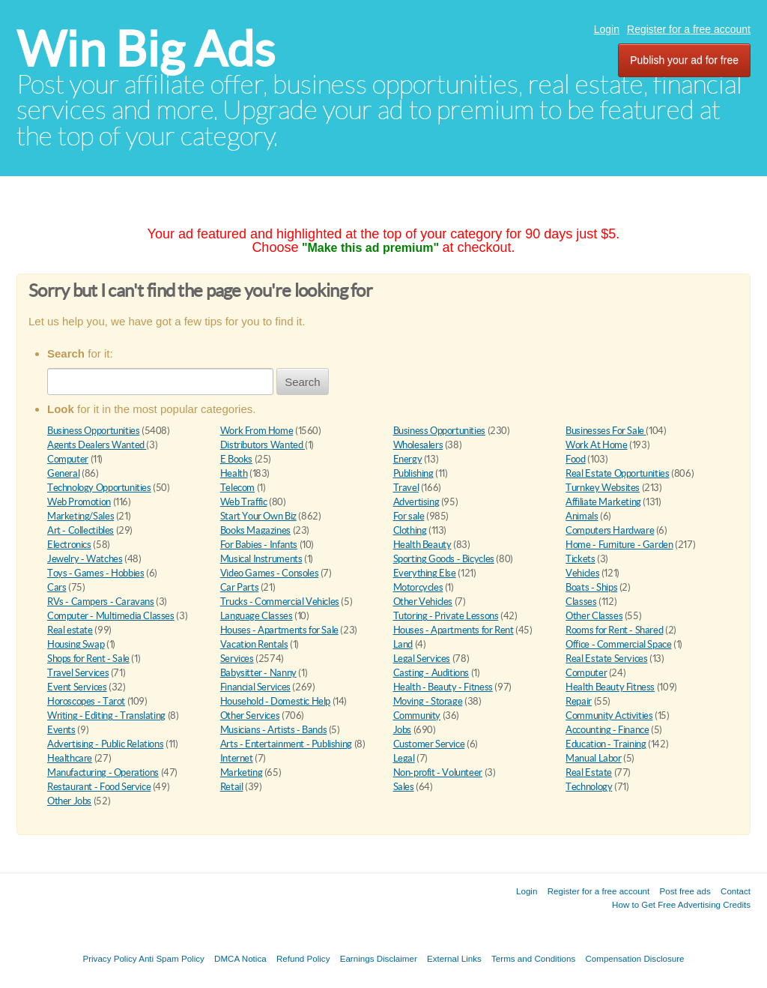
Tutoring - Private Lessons (446, 615)
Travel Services (78, 672)
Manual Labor (593, 758)
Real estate (70, 630)
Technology (589, 786)
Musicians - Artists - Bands (273, 729)
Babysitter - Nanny (258, 672)
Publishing (413, 473)
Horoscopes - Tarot (86, 701)
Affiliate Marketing (603, 501)
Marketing (241, 772)
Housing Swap (75, 644)
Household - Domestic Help (275, 701)
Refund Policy (303, 958)
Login (606, 29)
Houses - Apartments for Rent (453, 630)
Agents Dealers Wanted (96, 445)
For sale (409, 516)
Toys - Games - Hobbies (95, 573)
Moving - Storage (428, 701)
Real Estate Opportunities (617, 473)
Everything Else (424, 573)
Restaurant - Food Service (99, 786)
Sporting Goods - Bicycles (443, 558)
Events (61, 729)
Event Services (77, 687)
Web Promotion (79, 501)
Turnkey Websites (603, 487)
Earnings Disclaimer (378, 958)
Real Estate (589, 772)
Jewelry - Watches (84, 558)
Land (403, 644)
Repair (579, 701)
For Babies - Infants (258, 544)
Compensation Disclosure (634, 958)
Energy (407, 459)
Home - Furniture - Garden (619, 544)
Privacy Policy (109, 958)
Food (575, 459)
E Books (236, 459)
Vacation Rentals (254, 644)
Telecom (237, 487)
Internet (236, 758)
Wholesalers (418, 445)
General (63, 473)
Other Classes (594, 615)
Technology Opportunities (99, 487)
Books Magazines (255, 530)
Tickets (580, 558)
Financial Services (255, 687)
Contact (736, 891)
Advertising (416, 501)
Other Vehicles (423, 601)
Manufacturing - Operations (103, 772)
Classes (581, 601)
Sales (403, 786)
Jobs (402, 729)
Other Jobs (69, 801)
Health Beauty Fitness (610, 687)
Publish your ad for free (684, 60)
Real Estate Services (606, 658)
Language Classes (256, 615)
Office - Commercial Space (618, 644)
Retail (231, 786)
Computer (67, 459)
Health (234, 473)
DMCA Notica (240, 958)
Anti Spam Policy (171, 958)
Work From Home (257, 430)
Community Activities (609, 715)
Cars (56, 587)
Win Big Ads (145, 49)
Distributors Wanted (262, 445)
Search (303, 382)
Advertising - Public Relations (105, 744)
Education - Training (606, 744)
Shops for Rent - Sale (88, 658)
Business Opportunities (93, 430)
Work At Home (596, 445)
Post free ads (684, 891)
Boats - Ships (591, 587)
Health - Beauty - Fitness (443, 687)
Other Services (250, 715)
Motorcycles (418, 587)
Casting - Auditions (431, 672)
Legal (404, 758)
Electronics (69, 544)
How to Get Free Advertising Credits (681, 904)
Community (417, 715)
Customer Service (429, 744)
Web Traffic (243, 501)
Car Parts (239, 587)
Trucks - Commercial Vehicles (279, 601)
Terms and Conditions (533, 958)
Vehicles (582, 573)
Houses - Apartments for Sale (279, 630)
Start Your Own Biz (258, 516)
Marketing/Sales (80, 516)
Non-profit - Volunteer (437, 772)
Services (237, 658)
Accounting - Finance (607, 729)
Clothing (410, 530)
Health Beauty (422, 544)
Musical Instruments (261, 558)
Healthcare (69, 758)
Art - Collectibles (80, 530)
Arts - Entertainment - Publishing (286, 744)
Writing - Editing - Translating (106, 715)
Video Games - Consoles (269, 573)
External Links (454, 958)
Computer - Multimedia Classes (111, 615)
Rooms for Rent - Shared (614, 630)
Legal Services (422, 658)
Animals (582, 516)
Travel (406, 487)
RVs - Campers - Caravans (100, 601)
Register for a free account (689, 29)
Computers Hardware (610, 530)
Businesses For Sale (606, 430)
